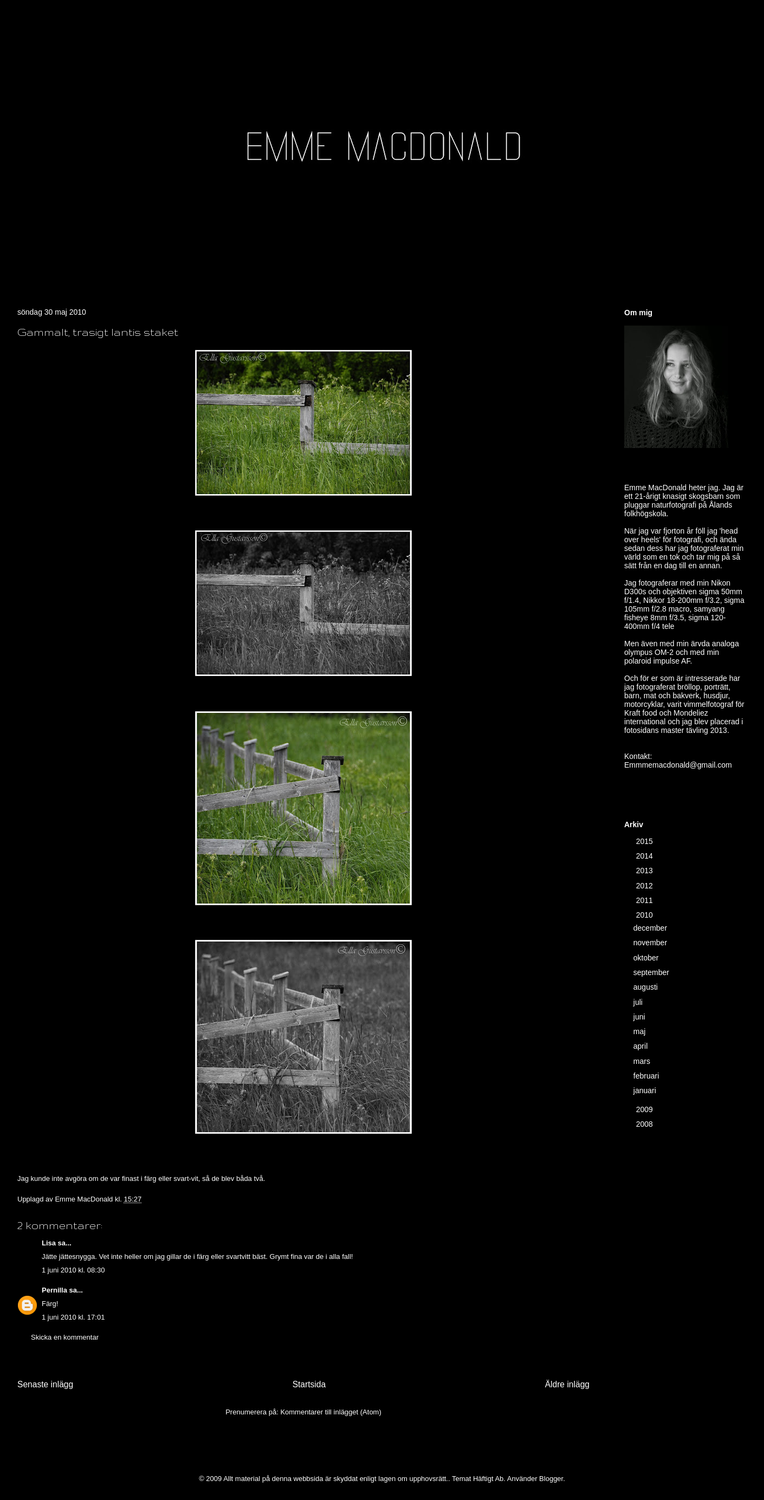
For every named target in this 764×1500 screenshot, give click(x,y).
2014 (645, 856)
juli (639, 1002)
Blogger (551, 1479)
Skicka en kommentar (65, 1337)
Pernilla (54, 1290)
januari (645, 1090)
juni (640, 1016)
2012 (645, 885)
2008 (645, 1124)
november (651, 942)
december (651, 928)
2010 (645, 915)
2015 (645, 841)
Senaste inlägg (45, 1384)
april (641, 1046)
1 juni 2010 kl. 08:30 (73, 1270)
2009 (645, 1109)
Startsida (309, 1384)
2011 (645, 900)
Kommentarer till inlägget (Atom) (330, 1412)
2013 (645, 870)
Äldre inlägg (567, 1384)
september (652, 972)
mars (642, 1061)
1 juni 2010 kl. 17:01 (73, 1317)
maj (640, 1031)
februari (647, 1076)
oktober (647, 957)
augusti (646, 987)
